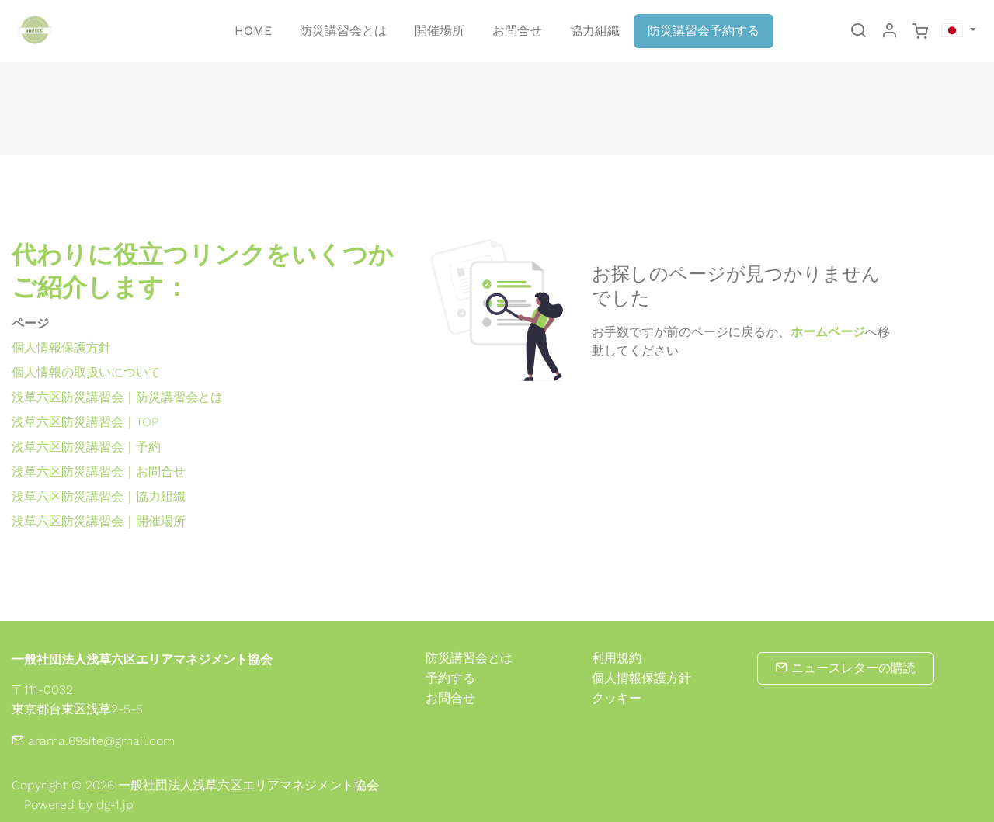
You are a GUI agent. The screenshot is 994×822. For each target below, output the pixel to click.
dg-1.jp (115, 804)
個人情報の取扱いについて (86, 372)
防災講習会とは (469, 657)
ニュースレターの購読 (845, 668)
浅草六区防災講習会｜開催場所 (99, 521)
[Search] (858, 32)
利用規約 (616, 658)
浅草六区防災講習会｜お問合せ (99, 471)
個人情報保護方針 (61, 347)
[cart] (920, 32)
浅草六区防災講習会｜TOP (85, 421)
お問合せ (450, 698)
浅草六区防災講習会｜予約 (86, 446)
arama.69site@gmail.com (93, 741)
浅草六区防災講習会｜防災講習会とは (117, 397)
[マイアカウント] (889, 32)
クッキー (616, 698)
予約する (450, 678)
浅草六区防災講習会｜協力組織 (99, 496)
